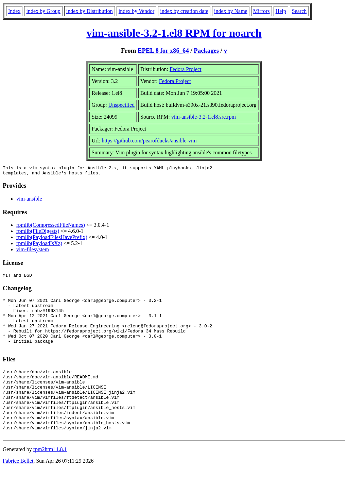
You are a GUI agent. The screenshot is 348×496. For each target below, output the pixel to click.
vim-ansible (29, 201)
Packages (206, 50)
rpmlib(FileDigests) (37, 233)
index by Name (230, 11)
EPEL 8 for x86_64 (163, 50)
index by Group (43, 11)
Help (281, 11)
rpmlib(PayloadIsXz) (39, 245)
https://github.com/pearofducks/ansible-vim (149, 140)
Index (14, 11)
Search (299, 11)
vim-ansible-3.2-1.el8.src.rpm (203, 117)
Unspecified (121, 105)
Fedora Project (186, 69)
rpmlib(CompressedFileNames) (50, 227)
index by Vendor (136, 11)
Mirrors (261, 11)
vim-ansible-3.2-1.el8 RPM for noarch (173, 33)
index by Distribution (89, 11)
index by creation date (184, 11)
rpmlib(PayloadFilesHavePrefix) (51, 239)
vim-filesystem (32, 251)
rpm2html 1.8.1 (50, 476)
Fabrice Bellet (18, 487)
